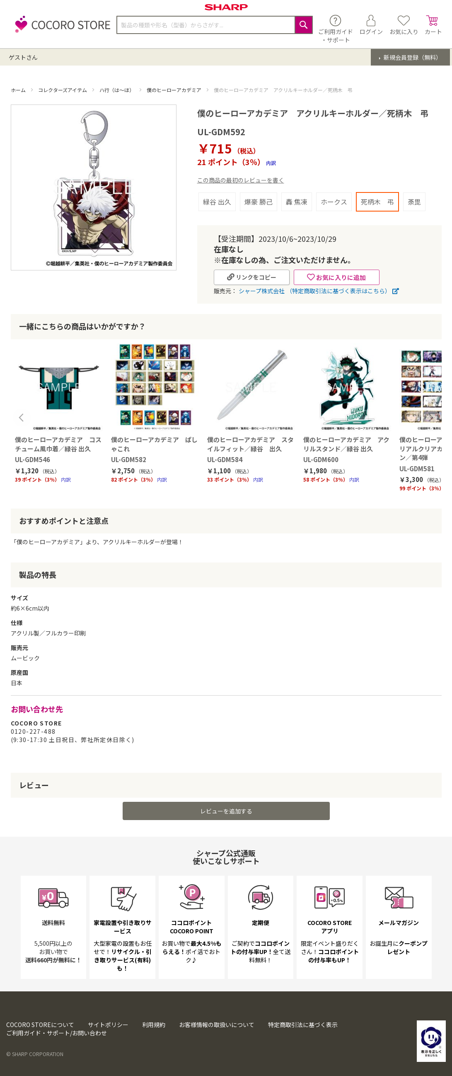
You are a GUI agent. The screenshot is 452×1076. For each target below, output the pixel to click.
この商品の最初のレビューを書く (240, 180)
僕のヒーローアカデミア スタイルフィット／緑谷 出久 (250, 444)
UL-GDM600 (320, 459)
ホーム (19, 89)
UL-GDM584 (224, 459)
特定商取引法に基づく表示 (303, 1024)
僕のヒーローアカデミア (175, 89)
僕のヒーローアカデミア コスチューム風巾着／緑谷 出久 (58, 444)
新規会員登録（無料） (412, 57)
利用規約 (153, 1024)
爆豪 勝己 (258, 202)
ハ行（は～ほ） (117, 89)
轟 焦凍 (296, 202)
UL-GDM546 (32, 459)
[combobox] (214, 25)
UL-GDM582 (128, 459)
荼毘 (414, 202)
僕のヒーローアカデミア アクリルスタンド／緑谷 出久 (346, 444)
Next (430, 418)
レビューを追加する (226, 811)
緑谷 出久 (217, 202)
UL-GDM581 (417, 468)
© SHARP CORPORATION (34, 1053)
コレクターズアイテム (63, 89)
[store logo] (60, 29)
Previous (22, 418)
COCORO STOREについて (40, 1024)
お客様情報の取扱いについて (216, 1024)
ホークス (334, 202)
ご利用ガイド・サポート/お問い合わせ (56, 1033)
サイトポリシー (108, 1024)
